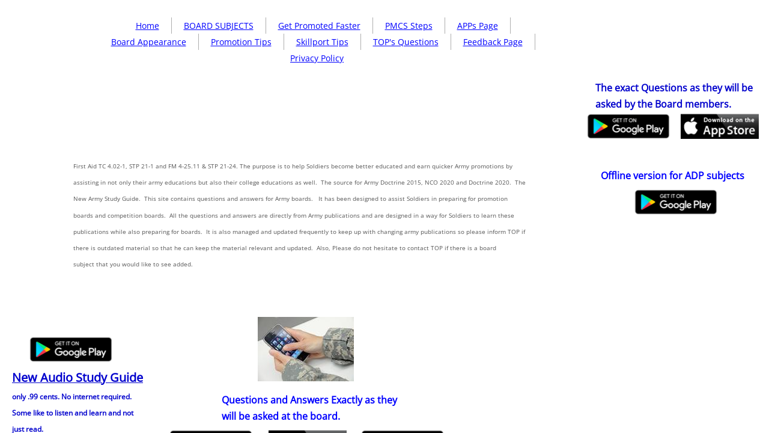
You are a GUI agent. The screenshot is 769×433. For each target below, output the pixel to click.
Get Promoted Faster (319, 25)
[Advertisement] (310, 154)
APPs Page (477, 25)
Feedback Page (493, 42)
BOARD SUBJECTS (219, 25)
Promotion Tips (241, 42)
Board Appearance (148, 42)
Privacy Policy (317, 58)
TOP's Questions (406, 42)
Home (147, 25)
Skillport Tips (322, 42)
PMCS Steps (409, 25)
